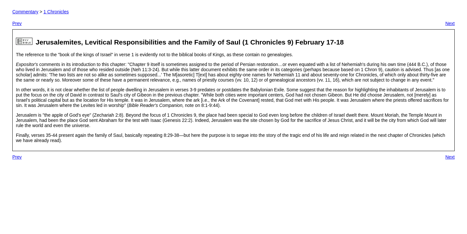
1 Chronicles (56, 11)
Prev (17, 23)
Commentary (25, 11)
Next (450, 23)
